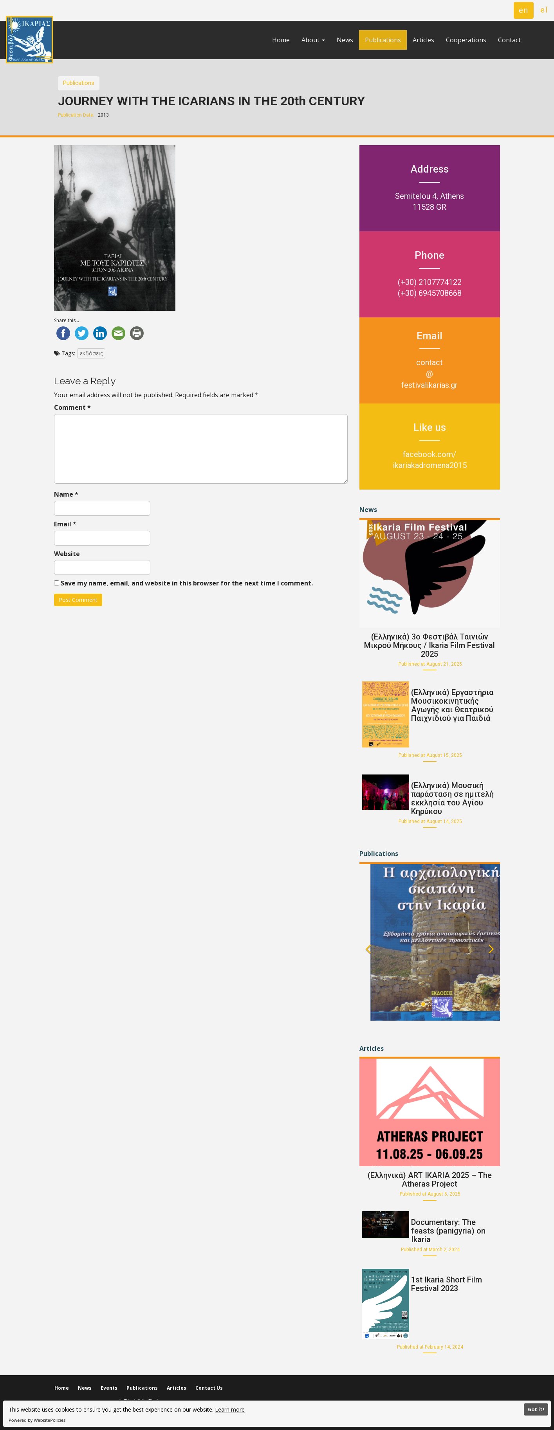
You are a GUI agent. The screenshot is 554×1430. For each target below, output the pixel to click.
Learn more (230, 1409)
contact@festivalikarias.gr (429, 373)
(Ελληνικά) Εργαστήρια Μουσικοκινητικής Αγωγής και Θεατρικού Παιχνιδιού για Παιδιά (452, 705)
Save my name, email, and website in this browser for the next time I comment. (187, 583)
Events (109, 1388)
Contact (509, 40)
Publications (383, 40)
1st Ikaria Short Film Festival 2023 (446, 1284)
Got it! (536, 1409)
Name (66, 494)
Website (67, 553)
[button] (368, 956)
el (544, 9)
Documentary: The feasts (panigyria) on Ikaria (448, 1230)
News (345, 40)
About (313, 40)
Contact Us (209, 1388)
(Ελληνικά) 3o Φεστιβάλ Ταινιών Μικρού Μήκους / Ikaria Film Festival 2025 (429, 645)
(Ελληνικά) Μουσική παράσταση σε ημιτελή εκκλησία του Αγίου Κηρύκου (452, 798)
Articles (423, 40)
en (524, 10)
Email (65, 524)
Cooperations (466, 40)
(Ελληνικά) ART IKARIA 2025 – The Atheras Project (430, 1180)
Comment (72, 407)
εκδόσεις (91, 353)
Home (281, 40)
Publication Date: (76, 115)
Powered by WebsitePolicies (37, 1420)
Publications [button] (78, 82)
